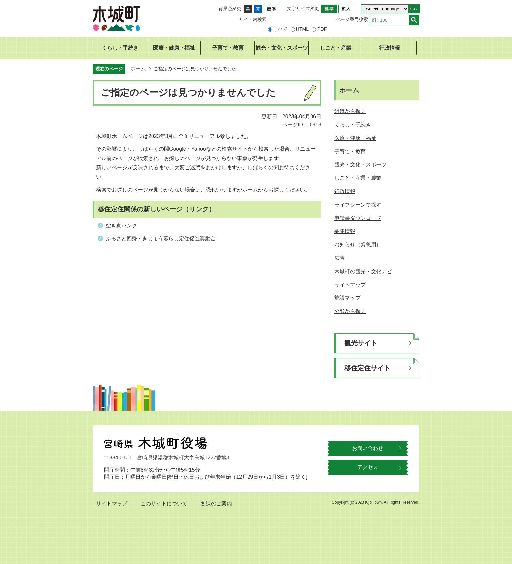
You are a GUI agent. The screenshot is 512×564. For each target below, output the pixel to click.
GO (413, 9)
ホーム (138, 68)
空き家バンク (121, 225)
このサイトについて (163, 503)
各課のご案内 (216, 503)
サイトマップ (111, 503)
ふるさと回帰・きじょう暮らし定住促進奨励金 (161, 238)
